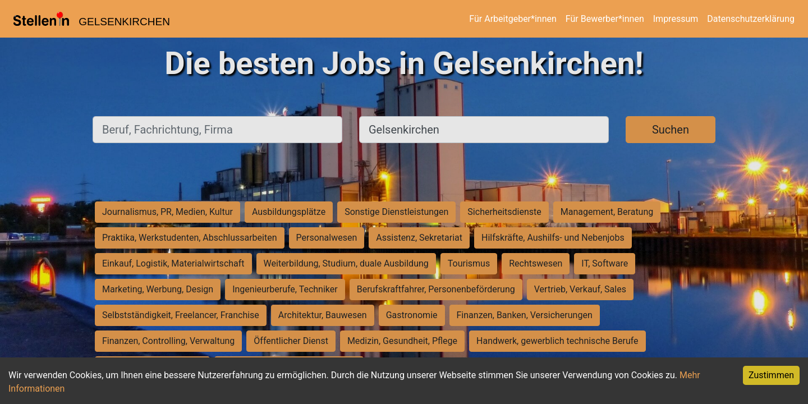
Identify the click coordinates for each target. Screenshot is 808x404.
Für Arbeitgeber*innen (512, 18)
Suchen (670, 129)
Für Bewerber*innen (605, 18)
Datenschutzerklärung (751, 18)
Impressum (676, 18)
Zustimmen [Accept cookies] (771, 375)
